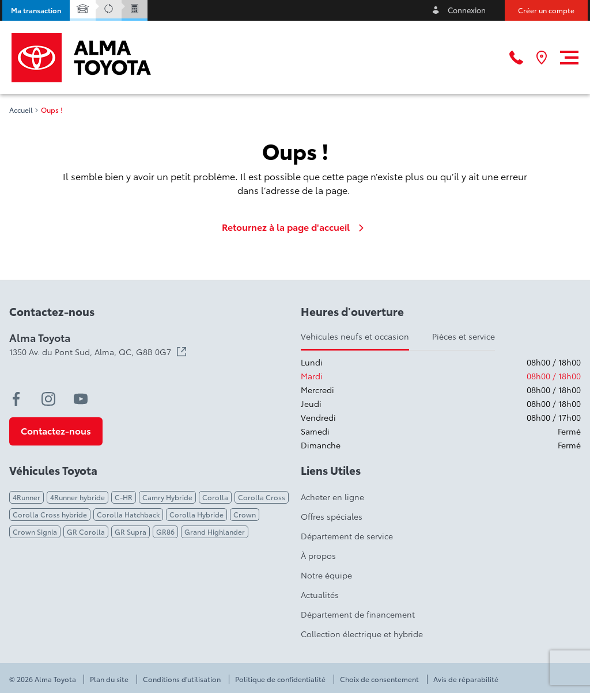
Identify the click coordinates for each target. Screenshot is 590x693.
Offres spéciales (331, 516)
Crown (244, 514)
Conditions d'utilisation (182, 679)
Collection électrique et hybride (362, 633)
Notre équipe (326, 575)
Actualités (320, 594)
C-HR (124, 497)
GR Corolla (86, 531)
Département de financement (358, 614)
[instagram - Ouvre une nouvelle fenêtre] (48, 399)
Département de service (347, 536)
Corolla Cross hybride (50, 514)
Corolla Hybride (196, 514)
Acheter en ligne (332, 496)
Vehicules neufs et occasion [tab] (355, 336)
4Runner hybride (77, 497)
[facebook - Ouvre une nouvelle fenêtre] (16, 399)
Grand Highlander (214, 531)
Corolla (215, 497)
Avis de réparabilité (465, 679)
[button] (36, 10)
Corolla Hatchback (128, 514)
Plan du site (109, 679)
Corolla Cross (261, 497)
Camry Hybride (167, 497)
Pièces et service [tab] (463, 336)
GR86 (165, 531)
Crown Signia (35, 531)
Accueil (21, 110)
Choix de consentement (379, 679)
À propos (318, 555)
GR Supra (130, 531)
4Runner (26, 497)
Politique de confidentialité (280, 679)
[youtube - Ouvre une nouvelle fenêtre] (81, 399)
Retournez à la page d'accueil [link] (295, 226)
